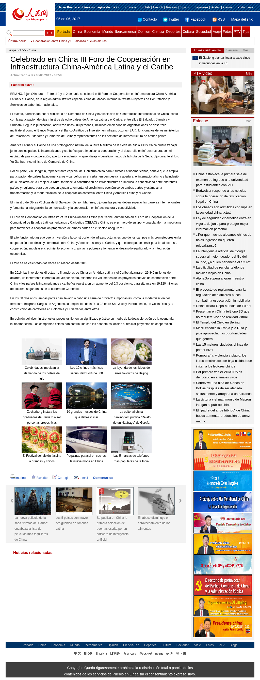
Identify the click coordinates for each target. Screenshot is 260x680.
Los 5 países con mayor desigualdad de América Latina (72, 523)
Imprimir (18, 478)
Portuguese (245, 7)
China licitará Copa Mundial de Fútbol (223, 306)
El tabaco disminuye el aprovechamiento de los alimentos (154, 523)
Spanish (185, 7)
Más (249, 73)
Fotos (227, 31)
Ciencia (158, 31)
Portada (63, 31)
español (15, 50)
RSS (219, 19)
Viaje (217, 31)
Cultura (188, 31)
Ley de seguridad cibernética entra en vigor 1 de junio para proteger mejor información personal (223, 223)
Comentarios (103, 478)
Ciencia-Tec (131, 645)
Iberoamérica (125, 31)
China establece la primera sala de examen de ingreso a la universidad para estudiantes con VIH (222, 179)
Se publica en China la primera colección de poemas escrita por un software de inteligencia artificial (112, 528)
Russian (171, 7)
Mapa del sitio (242, 19)
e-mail (81, 478)
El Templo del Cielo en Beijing (218, 322)
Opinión (144, 31)
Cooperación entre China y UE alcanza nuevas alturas (70, 41)
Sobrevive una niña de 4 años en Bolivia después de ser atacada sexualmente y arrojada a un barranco (224, 388)
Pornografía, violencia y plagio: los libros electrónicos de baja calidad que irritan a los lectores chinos (224, 360)
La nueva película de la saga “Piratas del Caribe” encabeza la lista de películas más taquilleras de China (31, 528)
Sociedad (203, 31)
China (77, 31)
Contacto (147, 19)
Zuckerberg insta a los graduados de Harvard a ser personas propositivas (42, 417)
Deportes (173, 31)
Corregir (61, 478)
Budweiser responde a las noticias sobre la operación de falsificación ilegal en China (221, 196)
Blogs (233, 645)
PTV (237, 31)
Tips (246, 31)
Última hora (16, 41)
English (145, 7)
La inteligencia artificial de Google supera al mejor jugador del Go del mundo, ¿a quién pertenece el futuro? (223, 256)
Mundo (107, 31)
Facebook (195, 19)
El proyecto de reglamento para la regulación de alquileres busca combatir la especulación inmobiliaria (223, 295)
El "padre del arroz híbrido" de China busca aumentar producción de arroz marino (223, 415)
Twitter (171, 19)
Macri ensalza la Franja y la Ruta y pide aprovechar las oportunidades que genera (221, 333)
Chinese (131, 7)
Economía (92, 31)
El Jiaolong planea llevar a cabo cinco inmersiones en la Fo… (224, 60)
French (157, 7)
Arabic (215, 7)
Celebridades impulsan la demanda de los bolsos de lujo (42, 373)
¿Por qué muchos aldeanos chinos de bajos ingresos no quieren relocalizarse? (223, 240)
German (228, 7)
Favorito (39, 478)
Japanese (201, 7)
